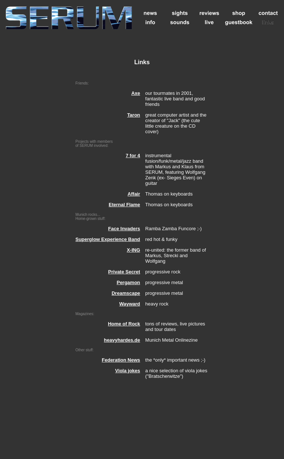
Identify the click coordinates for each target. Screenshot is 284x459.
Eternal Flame (124, 204)
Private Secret (124, 272)
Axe (135, 93)
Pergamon (128, 282)
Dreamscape (126, 293)
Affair (133, 194)
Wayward (129, 304)
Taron (133, 115)
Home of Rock (124, 324)
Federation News (121, 360)
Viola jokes (127, 370)
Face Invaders (124, 228)
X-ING (133, 250)
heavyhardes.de (122, 340)
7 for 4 (133, 155)
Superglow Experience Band (108, 239)
